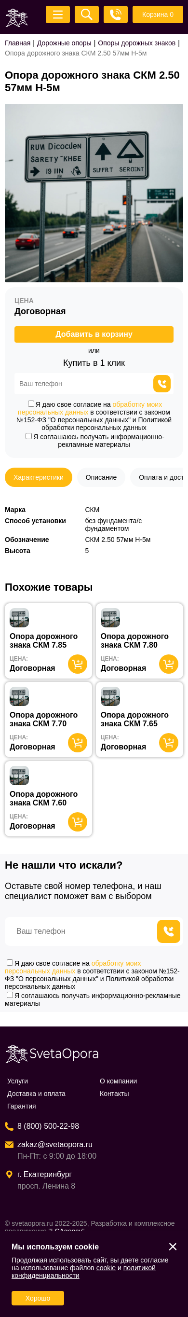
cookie (106, 1268)
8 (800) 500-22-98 (48, 1126)
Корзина (158, 14)
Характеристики (38, 477)
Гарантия (21, 1106)
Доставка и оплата (36, 1093)
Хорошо (38, 1298)
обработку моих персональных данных (73, 967)
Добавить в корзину (94, 334)
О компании (118, 1081)
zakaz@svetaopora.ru (55, 1144)
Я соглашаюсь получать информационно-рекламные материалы (95, 440)
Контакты (114, 1093)
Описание (101, 477)
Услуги (17, 1081)
